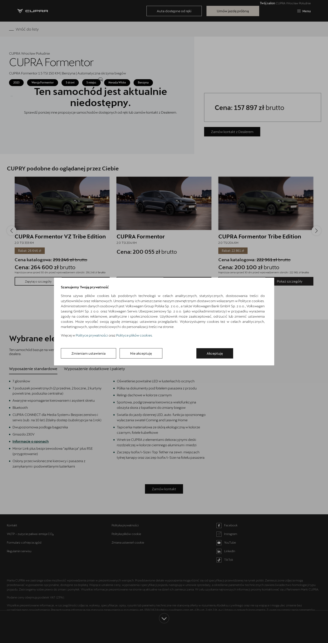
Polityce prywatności (92, 335)
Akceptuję (215, 353)
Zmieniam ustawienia (88, 353)
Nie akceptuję (141, 353)
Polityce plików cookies (134, 335)
